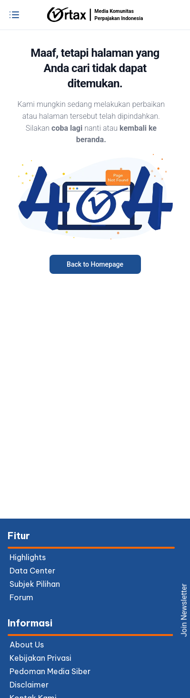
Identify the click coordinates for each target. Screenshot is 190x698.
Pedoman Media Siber (50, 671)
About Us (27, 644)
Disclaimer (29, 684)
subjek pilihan (35, 584)
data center (32, 570)
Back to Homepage (95, 264)
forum (21, 597)
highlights (28, 557)
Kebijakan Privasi (40, 658)
